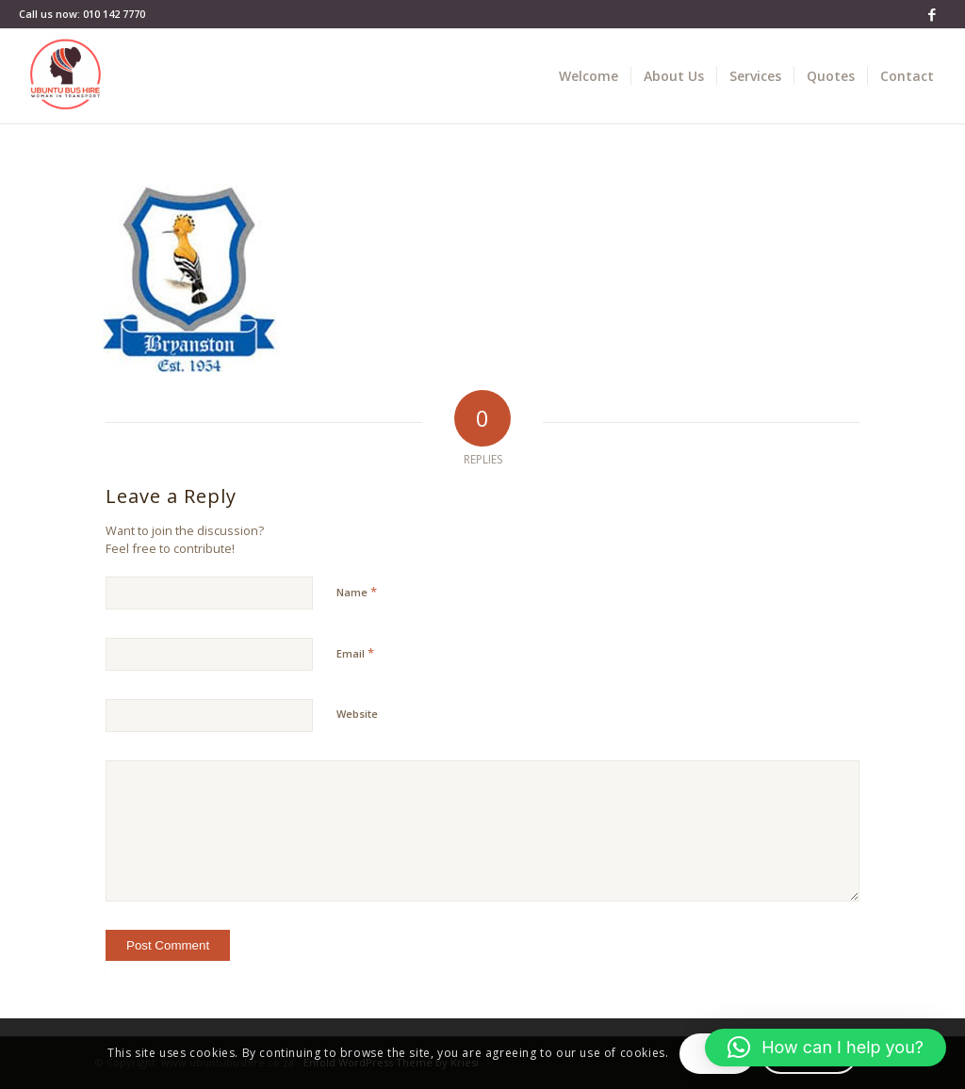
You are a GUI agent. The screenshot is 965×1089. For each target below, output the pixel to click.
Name (356, 591)
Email (355, 652)
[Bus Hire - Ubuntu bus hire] (66, 76)
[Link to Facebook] (932, 14)
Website (357, 714)
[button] (825, 1047)
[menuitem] (588, 76)
